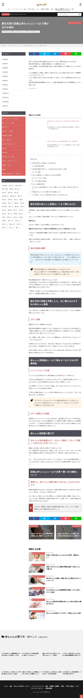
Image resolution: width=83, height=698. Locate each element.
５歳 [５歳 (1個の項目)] (5, 213)
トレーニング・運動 (9, 122)
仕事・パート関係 (8, 131)
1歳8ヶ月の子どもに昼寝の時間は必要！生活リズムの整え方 (63, 568)
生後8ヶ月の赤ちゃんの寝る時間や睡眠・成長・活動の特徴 (62, 141)
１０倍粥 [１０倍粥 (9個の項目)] (6, 189)
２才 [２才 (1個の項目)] (17, 199)
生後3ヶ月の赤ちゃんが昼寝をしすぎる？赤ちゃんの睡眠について (31, 672)
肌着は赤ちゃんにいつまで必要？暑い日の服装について (45, 192)
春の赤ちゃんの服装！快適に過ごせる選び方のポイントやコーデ (63, 579)
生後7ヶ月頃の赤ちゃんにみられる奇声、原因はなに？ (62, 556)
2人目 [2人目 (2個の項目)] (5, 199)
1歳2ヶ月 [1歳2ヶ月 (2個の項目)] (14, 196)
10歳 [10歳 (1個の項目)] (12, 189)
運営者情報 (49, 688)
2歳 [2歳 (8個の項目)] (21, 199)
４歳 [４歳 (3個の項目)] (5, 210)
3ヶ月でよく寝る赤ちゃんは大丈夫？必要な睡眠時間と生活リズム (71, 654)
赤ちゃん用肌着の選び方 (37, 184)
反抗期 (16, 14)
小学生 (52, 9)
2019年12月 (5, 93)
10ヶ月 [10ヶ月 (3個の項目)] (11, 185)
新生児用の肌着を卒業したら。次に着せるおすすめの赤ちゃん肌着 (48, 169)
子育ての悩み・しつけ (33, 9)
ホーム (9, 9)
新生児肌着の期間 (38, 166)
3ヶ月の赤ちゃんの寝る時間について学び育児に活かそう (71, 672)
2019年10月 (5, 101)
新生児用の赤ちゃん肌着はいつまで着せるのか (43, 163)
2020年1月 (5, 89)
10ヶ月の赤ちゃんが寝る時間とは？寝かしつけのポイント (30, 654)
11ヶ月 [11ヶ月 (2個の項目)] (18, 189)
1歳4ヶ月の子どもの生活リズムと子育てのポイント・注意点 (51, 654)
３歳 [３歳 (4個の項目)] (23, 203)
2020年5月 (5, 72)
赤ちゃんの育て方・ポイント (62, 9)
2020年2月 (5, 84)
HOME (4, 45)
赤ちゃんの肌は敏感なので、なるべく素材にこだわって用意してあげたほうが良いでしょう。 (55, 188)
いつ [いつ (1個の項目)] (18, 227)
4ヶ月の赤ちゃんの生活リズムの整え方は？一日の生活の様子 (51, 672)
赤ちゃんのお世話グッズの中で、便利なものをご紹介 (63, 613)
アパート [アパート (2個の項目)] (20, 224)
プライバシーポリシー (37, 688)
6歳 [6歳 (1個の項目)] (16, 213)
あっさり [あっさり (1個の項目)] (13, 224)
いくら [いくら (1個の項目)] (12, 227)
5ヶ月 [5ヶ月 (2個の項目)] (16, 210)
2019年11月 (5, 97)
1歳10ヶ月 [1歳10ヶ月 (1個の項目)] (6, 196)
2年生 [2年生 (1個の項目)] (11, 199)
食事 (20, 14)
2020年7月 (5, 63)
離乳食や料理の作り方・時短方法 (12, 173)
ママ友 (5, 127)
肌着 (33, 31)
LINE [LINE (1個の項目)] (22, 217)
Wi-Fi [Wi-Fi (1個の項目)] (5, 220)
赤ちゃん (36, 31)
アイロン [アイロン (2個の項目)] (6, 224)
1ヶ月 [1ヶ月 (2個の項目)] (5, 192)
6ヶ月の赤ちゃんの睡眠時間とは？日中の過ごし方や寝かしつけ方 (11, 654)
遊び (73, 9)
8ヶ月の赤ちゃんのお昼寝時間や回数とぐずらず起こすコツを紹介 (63, 591)
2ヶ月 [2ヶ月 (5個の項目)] (20, 196)
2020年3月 (5, 80)
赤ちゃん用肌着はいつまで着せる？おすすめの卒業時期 (45, 175)
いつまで (30, 31)
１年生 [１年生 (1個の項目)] (11, 192)
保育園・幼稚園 (45, 9)
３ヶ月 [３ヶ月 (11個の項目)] (11, 203)
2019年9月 (5, 106)
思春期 (12, 14)
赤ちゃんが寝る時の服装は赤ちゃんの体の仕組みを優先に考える (63, 603)
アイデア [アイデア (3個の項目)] (11, 220)
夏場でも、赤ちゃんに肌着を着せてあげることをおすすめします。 (50, 195)
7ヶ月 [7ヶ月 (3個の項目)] (21, 213)
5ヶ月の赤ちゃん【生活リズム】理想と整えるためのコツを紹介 (11, 672)
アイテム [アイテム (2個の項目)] (19, 220)
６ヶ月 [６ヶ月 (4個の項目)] (10, 213)
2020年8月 (5, 59)
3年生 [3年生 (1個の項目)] (17, 203)
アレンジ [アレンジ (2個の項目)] (6, 227)
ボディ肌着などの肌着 (39, 181)
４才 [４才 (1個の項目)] (23, 206)
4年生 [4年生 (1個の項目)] (17, 206)
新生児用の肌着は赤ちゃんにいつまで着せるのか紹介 (35, 45)
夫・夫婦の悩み (8, 139)
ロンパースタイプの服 (39, 178)
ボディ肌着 (36, 172)
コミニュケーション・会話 (19, 9)
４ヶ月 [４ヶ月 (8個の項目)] (11, 206)
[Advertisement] (55, 100)
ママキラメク (46, 692)
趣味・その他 (7, 165)
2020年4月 (5, 76)
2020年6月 (5, 68)
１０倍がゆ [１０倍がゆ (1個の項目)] (19, 185)
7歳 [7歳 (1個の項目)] (4, 217)
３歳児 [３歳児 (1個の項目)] (5, 206)
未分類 (5, 152)
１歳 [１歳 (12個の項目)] (17, 192)
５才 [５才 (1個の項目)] (22, 210)
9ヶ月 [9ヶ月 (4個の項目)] (16, 217)
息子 (25, 14)
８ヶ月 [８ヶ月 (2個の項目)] (10, 217)
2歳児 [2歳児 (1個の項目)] (5, 203)
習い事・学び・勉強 (9, 156)
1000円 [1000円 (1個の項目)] (5, 185)
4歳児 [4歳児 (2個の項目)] (10, 210)
